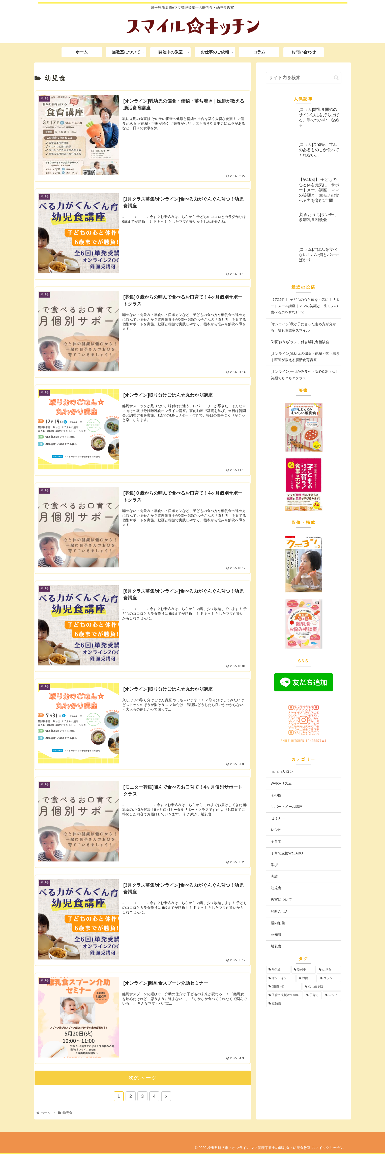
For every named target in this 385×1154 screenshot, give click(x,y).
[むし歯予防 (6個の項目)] (322, 986)
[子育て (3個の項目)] (313, 995)
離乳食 (276, 946)
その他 (276, 795)
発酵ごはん (279, 911)
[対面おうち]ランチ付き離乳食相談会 (300, 342)
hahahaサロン (282, 772)
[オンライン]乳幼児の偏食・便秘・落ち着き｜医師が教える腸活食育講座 (305, 356)
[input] (303, 77)
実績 (274, 876)
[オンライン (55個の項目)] (280, 978)
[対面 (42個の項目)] (307, 978)
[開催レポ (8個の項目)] (284, 986)
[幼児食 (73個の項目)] (329, 970)
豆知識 (276, 935)
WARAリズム (281, 783)
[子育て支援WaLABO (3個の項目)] (284, 995)
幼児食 (276, 888)
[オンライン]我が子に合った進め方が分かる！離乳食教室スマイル (303, 327)
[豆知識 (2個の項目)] (303, 1004)
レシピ (276, 830)
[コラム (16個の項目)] (329, 978)
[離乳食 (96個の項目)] (278, 970)
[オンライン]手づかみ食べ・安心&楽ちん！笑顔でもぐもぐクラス (305, 374)
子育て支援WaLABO (287, 853)
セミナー (278, 818)
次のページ (142, 1077)
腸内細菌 (278, 923)
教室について (281, 899)
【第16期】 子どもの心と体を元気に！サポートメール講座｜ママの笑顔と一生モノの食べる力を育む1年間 (305, 306)
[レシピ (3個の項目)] (332, 995)
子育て (276, 841)
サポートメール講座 (287, 807)
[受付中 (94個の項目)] (303, 970)
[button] (336, 78)
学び (274, 865)
